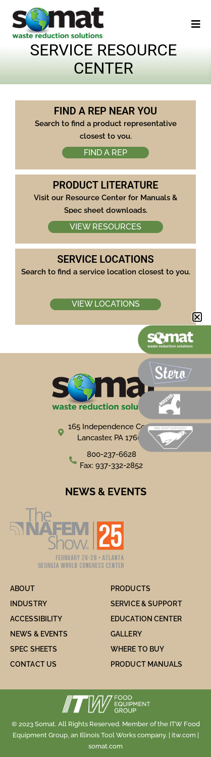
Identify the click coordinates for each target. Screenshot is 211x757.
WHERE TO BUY (137, 649)
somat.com (105, 746)
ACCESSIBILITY (36, 619)
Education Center (146, 619)
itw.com (184, 735)
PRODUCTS (130, 589)
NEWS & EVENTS (39, 634)
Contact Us (33, 664)
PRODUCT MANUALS (147, 664)
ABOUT (22, 589)
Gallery (126, 634)
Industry (28, 604)
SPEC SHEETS (33, 649)
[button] (197, 317)
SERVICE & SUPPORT (146, 604)
